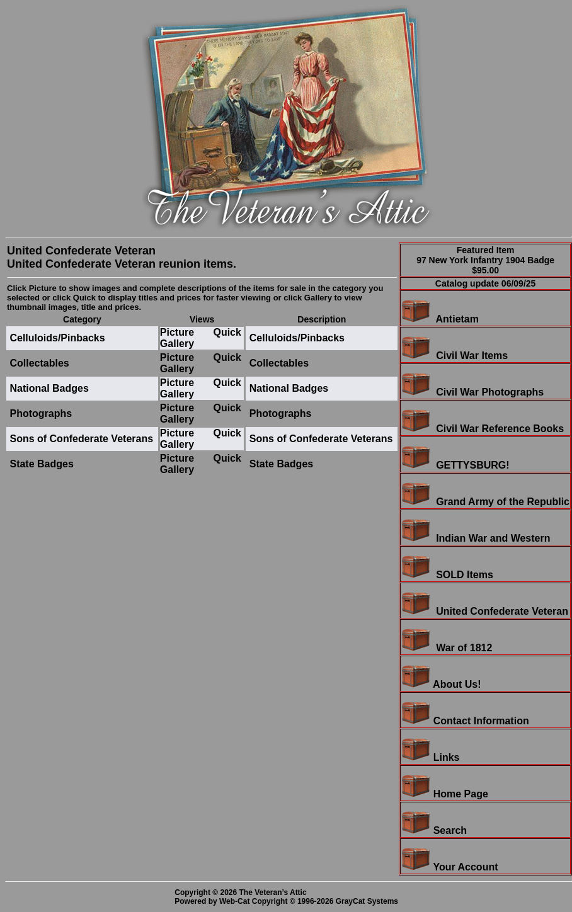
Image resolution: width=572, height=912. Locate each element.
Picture (177, 332)
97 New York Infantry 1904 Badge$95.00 (485, 265)
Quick (227, 332)
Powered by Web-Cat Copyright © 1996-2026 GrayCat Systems (288, 901)
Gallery (177, 343)
